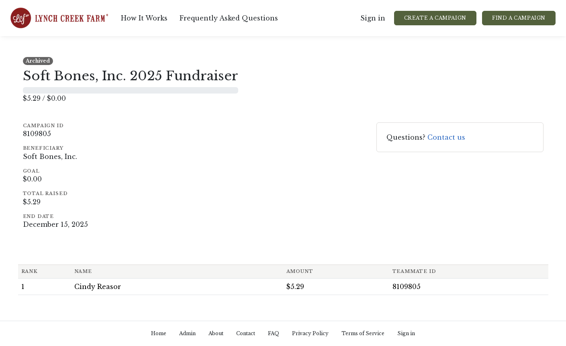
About (215, 333)
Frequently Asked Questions (229, 18)
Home (158, 333)
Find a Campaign (519, 18)
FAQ (273, 333)
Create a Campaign (435, 18)
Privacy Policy (310, 333)
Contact (245, 333)
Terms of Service (362, 333)
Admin (187, 333)
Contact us (446, 137)
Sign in (372, 18)
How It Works (144, 18)
